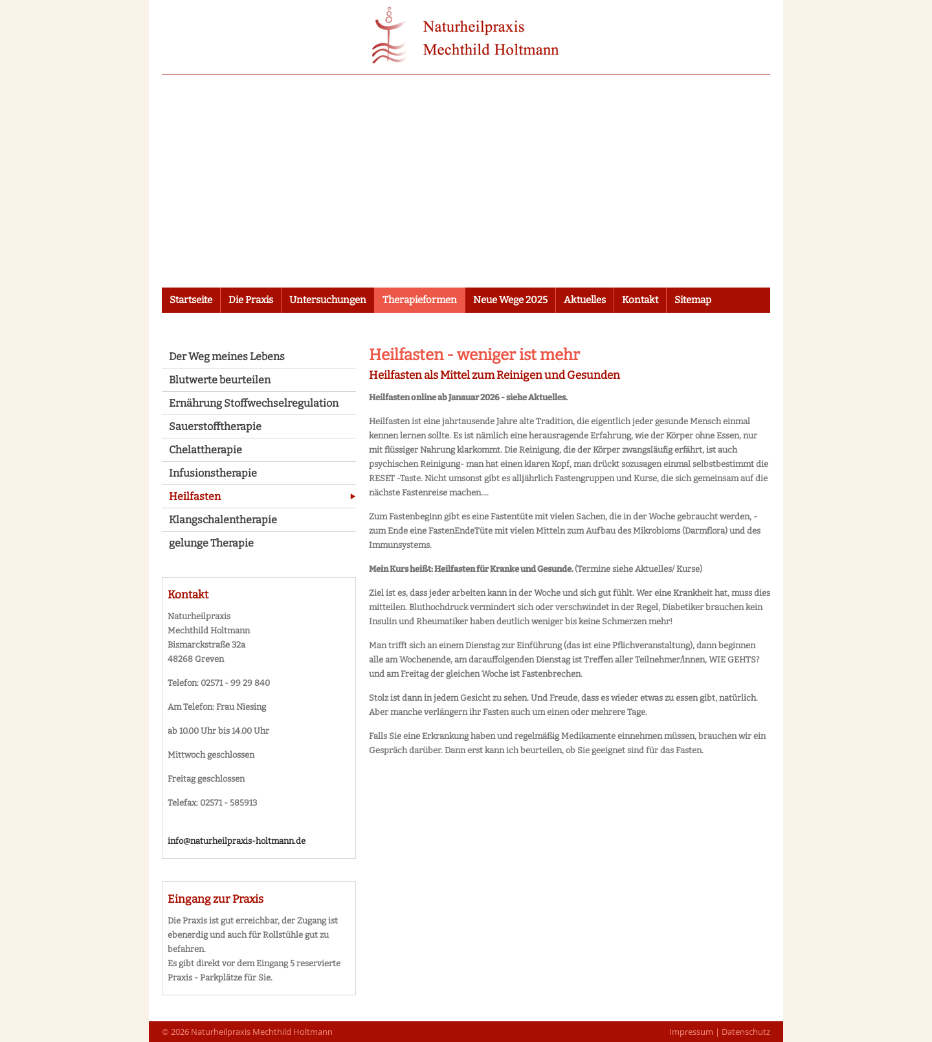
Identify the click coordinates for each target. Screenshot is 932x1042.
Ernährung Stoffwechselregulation (253, 403)
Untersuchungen (327, 300)
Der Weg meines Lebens (227, 356)
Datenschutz (746, 1031)
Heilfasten (195, 496)
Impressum (691, 1031)
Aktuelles (585, 300)
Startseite (191, 300)
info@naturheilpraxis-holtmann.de (236, 841)
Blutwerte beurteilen (220, 380)
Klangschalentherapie (223, 520)
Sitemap (692, 300)
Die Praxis (250, 300)
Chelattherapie (205, 450)
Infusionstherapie (213, 473)
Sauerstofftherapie (215, 426)
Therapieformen (420, 300)
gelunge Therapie (211, 543)
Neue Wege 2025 (510, 300)
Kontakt (640, 300)
